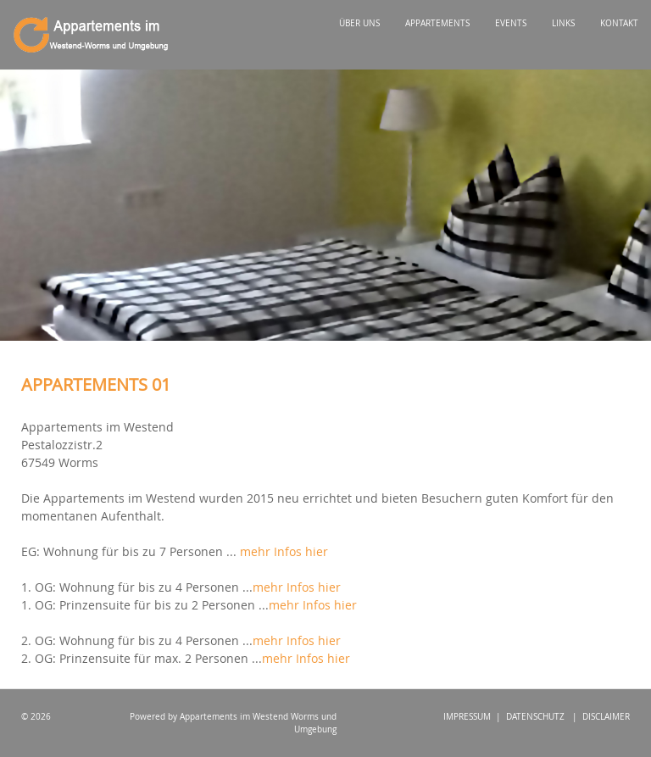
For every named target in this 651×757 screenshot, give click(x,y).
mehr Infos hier (284, 551)
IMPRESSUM (467, 716)
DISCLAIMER (606, 716)
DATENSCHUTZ (535, 716)
